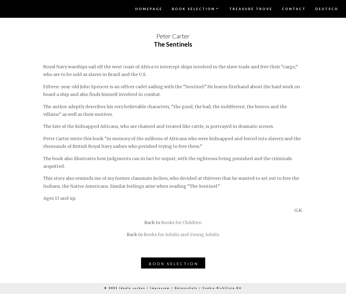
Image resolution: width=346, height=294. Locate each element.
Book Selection (174, 263)
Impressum (160, 288)
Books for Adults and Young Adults (181, 234)
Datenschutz (186, 288)
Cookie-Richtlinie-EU (222, 288)
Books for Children (181, 222)
